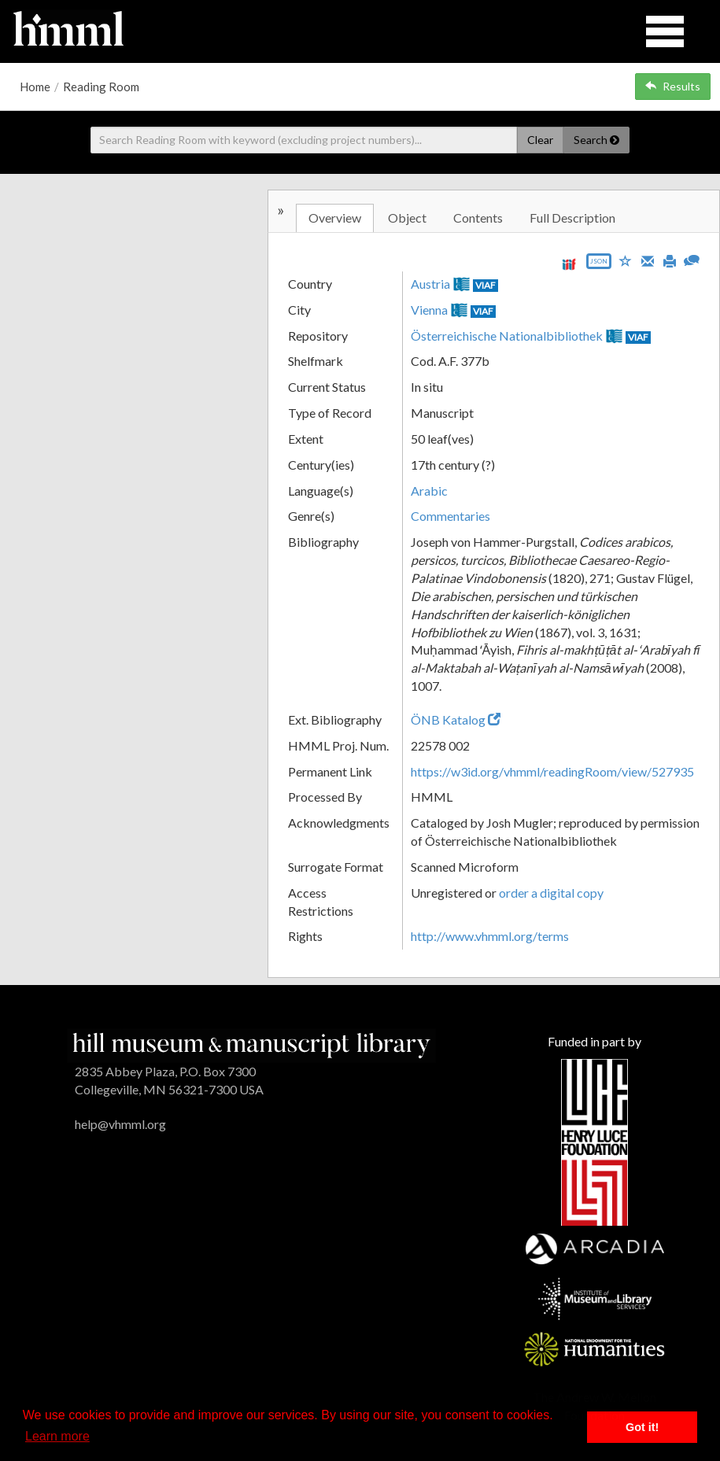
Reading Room (101, 86)
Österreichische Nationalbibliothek (507, 335)
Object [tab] (407, 217)
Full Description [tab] (572, 217)
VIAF (485, 285)
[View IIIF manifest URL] (569, 264)
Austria (430, 283)
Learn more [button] (57, 1436)
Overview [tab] (334, 217)
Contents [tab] (478, 217)
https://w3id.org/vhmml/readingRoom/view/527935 (552, 771)
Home (35, 86)
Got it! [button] (642, 1427)
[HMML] (252, 1043)
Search (596, 139)
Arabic (429, 490)
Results (672, 86)
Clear (540, 139)
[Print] (669, 259)
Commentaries (450, 515)
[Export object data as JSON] (598, 264)
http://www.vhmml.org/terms (490, 935)
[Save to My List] (625, 260)
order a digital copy (551, 892)
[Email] (647, 259)
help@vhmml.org (120, 1123)
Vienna (429, 309)
